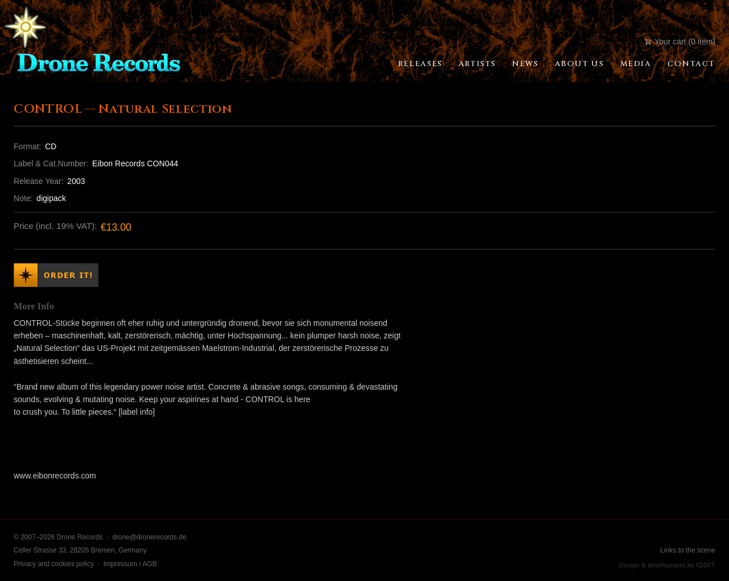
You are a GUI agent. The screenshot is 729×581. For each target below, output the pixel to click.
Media (636, 64)
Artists (477, 64)
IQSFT (705, 565)
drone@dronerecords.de (149, 537)
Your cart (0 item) (679, 41)
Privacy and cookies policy (54, 564)
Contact (691, 64)
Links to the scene (687, 550)
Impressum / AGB (130, 564)
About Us (579, 64)
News (525, 64)
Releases (420, 64)
